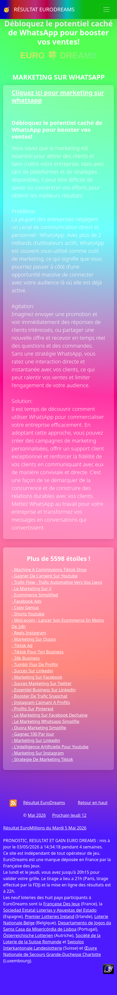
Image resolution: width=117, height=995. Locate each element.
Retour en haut (93, 802)
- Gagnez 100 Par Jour (33, 734)
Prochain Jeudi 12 (69, 815)
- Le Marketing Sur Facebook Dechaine (49, 715)
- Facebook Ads (26, 601)
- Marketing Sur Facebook (37, 677)
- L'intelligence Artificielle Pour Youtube (50, 747)
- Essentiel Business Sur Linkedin (44, 690)
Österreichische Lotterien (28, 935)
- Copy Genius (25, 607)
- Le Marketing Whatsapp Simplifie (45, 721)
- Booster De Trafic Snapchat (39, 696)
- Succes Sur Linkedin (32, 671)
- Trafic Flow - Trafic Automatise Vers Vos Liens (57, 582)
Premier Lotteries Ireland (49, 916)
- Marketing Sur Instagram (38, 753)
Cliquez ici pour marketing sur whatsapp (58, 96)
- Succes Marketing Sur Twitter (42, 683)
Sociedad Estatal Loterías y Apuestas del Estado (49, 910)
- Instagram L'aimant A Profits (41, 702)
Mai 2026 (37, 815)
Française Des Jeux (61, 904)
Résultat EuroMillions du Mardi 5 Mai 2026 (44, 828)
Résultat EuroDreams (44, 802)
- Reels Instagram (29, 633)
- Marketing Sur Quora (34, 639)
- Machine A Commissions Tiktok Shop (49, 569)
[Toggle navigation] (106, 9)
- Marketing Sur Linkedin (36, 740)
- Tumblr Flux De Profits (35, 664)
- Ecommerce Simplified (35, 595)
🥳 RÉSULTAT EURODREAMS (39, 9)
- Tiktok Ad (22, 645)
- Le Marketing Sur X (31, 588)
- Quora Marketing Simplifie (39, 728)
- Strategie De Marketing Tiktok (42, 759)
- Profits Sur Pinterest (32, 709)
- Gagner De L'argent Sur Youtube (44, 576)
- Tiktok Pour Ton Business (38, 652)
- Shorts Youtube (28, 614)
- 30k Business (26, 658)
